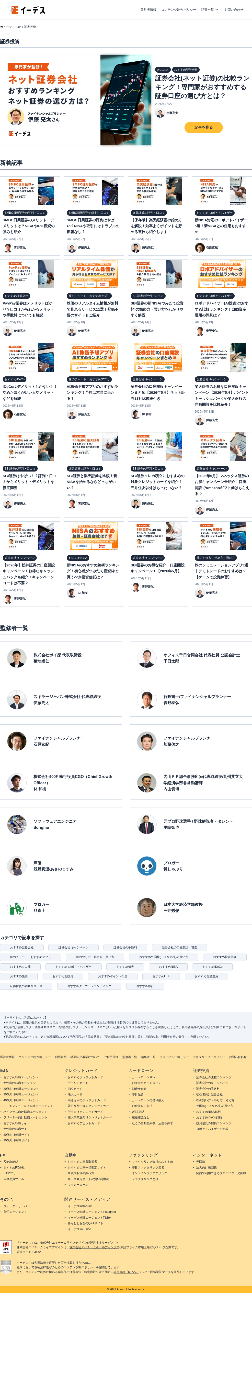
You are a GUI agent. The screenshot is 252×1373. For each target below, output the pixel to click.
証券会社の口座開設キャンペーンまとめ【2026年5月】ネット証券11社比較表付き (158, 392)
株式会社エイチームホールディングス (94, 1247)
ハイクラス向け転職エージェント (25, 1112)
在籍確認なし (140, 1117)
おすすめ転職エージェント (21, 1077)
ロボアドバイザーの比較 (212, 1129)
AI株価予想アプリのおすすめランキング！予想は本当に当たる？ (92, 392)
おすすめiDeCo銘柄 (209, 1117)
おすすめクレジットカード (85, 1077)
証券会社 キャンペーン (73, 947)
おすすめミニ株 (20, 966)
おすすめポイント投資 (112, 976)
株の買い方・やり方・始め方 (215, 1100)
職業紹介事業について (85, 1057)
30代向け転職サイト (16, 1140)
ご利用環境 (111, 1057)
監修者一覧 (129, 1057)
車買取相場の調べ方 (81, 1173)
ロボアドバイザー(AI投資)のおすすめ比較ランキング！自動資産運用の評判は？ (222, 309)
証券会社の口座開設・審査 (179, 947)
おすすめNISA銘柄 (208, 1112)
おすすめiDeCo (212, 966)
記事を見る (204, 127)
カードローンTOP (143, 1077)
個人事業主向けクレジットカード (90, 1117)
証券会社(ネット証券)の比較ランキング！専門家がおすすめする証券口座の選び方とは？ (202, 87)
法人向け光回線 (206, 1167)
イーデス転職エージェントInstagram (92, 1212)
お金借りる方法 (142, 1106)
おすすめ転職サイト (16, 1123)
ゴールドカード (78, 1083)
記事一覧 (207, 9)
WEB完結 (138, 1112)
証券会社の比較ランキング (213, 1077)
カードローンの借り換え (148, 1100)
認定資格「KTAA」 (126, 1272)
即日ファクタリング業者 (148, 1167)
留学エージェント (15, 1212)
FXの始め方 (11, 1161)
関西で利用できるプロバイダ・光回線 (221, 1173)
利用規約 (61, 1057)
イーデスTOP (12, 27)
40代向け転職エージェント (21, 1100)
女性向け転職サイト (16, 1129)
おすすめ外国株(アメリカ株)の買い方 (163, 957)
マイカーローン (78, 1184)
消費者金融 (139, 1089)
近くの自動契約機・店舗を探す (152, 1123)
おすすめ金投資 (63, 976)
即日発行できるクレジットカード (90, 1106)
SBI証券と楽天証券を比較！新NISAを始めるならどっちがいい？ (92, 482)
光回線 (200, 1161)
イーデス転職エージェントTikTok (89, 1217)
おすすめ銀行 (145, 986)
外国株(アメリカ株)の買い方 (214, 1106)
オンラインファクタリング (149, 1173)
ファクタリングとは (145, 1179)
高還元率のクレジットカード (87, 1100)
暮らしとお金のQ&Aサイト (85, 1223)
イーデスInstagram (80, 1206)
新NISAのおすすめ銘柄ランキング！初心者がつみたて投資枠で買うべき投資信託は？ (93, 571)
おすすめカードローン (146, 1083)
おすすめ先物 (19, 976)
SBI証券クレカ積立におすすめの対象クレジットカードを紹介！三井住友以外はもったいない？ (157, 482)
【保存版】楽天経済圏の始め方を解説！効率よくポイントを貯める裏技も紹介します (156, 226)
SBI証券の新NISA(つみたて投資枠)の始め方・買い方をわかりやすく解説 (157, 309)
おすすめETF (161, 976)
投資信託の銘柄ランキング (213, 1123)
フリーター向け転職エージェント (25, 1117)
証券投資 (30, 27)
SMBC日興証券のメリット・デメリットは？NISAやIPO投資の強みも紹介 (29, 226)
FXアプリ (9, 1173)
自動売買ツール (13, 1179)
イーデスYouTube (79, 1229)
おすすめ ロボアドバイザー (74, 966)
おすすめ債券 (125, 966)
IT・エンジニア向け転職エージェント (28, 1106)
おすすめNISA (168, 966)
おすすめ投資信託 (225, 957)
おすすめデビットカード (84, 1123)
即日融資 (138, 1094)
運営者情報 (148, 9)
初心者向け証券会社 (209, 1094)
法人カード (75, 1094)
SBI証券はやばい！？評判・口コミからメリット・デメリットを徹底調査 (30, 482)
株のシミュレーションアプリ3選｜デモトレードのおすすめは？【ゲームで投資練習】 (221, 571)
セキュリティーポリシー (209, 1057)
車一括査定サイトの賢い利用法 (88, 1179)
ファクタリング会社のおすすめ (152, 1161)
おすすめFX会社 (14, 1167)
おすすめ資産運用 (206, 976)
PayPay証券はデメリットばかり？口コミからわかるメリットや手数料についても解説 (28, 309)
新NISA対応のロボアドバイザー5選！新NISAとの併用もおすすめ (221, 226)
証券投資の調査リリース (26, 986)
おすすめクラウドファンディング (89, 986)
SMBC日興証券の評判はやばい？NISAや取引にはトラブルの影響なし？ (93, 226)
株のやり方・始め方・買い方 (95, 957)
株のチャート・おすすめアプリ (30, 957)
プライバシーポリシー (174, 1057)
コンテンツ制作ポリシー (178, 9)
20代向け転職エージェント (21, 1089)
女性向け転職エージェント (21, 1083)
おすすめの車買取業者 (82, 1161)
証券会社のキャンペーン (212, 1083)
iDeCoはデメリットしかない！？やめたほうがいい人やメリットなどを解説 (30, 392)
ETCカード (75, 1089)
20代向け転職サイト (16, 1135)
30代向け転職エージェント (21, 1094)
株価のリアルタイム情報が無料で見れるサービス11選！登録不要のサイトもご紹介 (93, 309)
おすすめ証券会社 (22, 947)
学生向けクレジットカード (85, 1112)
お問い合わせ (233, 9)
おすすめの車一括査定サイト (87, 1167)
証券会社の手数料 (125, 947)
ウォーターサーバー (16, 1206)
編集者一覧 (148, 1057)
